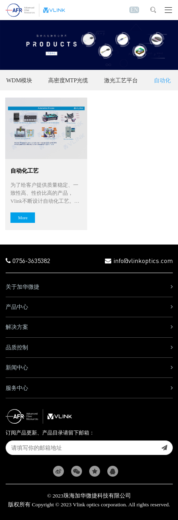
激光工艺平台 (121, 80)
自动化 (162, 80)
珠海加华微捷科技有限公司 (97, 496)
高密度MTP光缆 (68, 80)
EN (134, 10)
